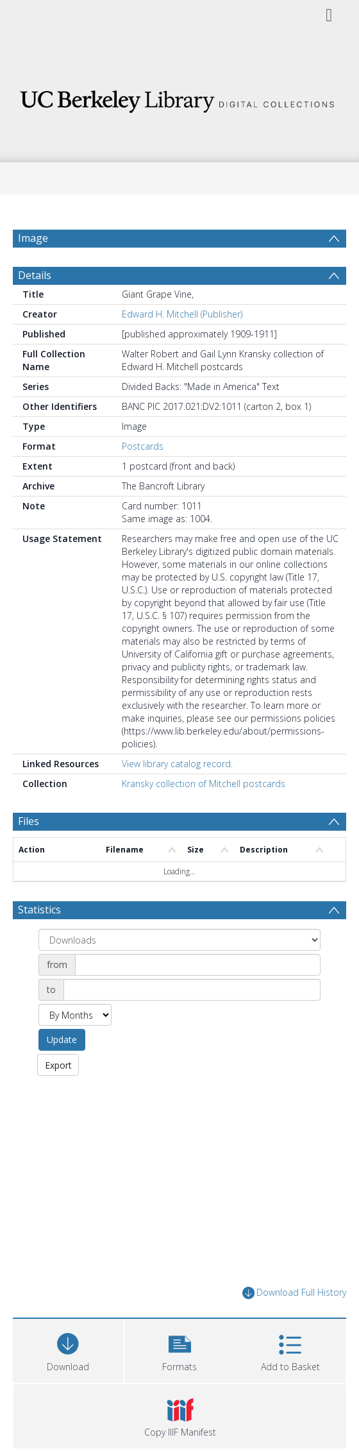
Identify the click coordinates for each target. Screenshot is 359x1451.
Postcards (142, 446)
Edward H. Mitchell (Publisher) (182, 314)
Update (62, 1039)
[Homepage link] (179, 98)
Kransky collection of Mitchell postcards (203, 783)
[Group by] (179, 940)
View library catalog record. (177, 764)
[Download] (68, 1349)
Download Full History (294, 1293)
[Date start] (198, 965)
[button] (179, 1349)
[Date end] (192, 990)
